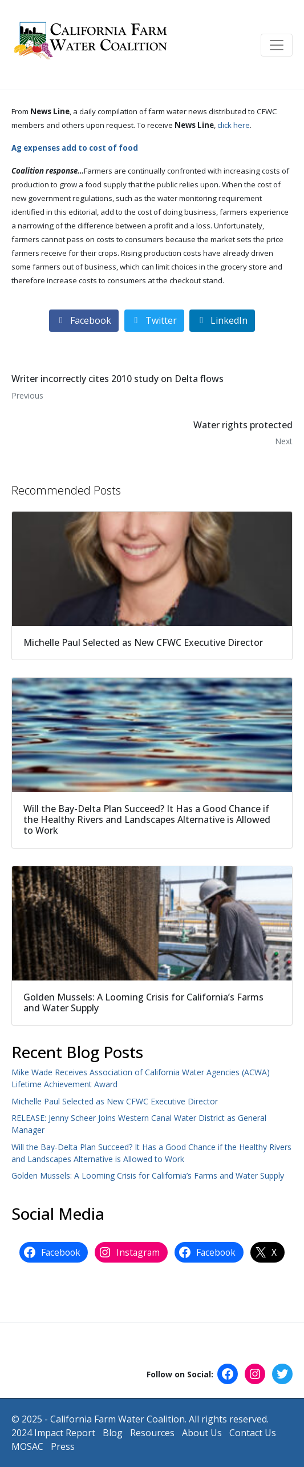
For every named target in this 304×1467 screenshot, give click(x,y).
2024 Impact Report (53, 1432)
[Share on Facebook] (84, 321)
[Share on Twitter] (154, 321)
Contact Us (252, 1432)
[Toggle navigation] (277, 45)
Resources (152, 1432)
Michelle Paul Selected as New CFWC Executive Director (114, 1101)
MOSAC (27, 1446)
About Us (202, 1432)
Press (63, 1446)
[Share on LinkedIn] (222, 321)
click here (233, 125)
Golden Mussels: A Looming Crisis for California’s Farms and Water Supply (147, 1175)
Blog (113, 1432)
